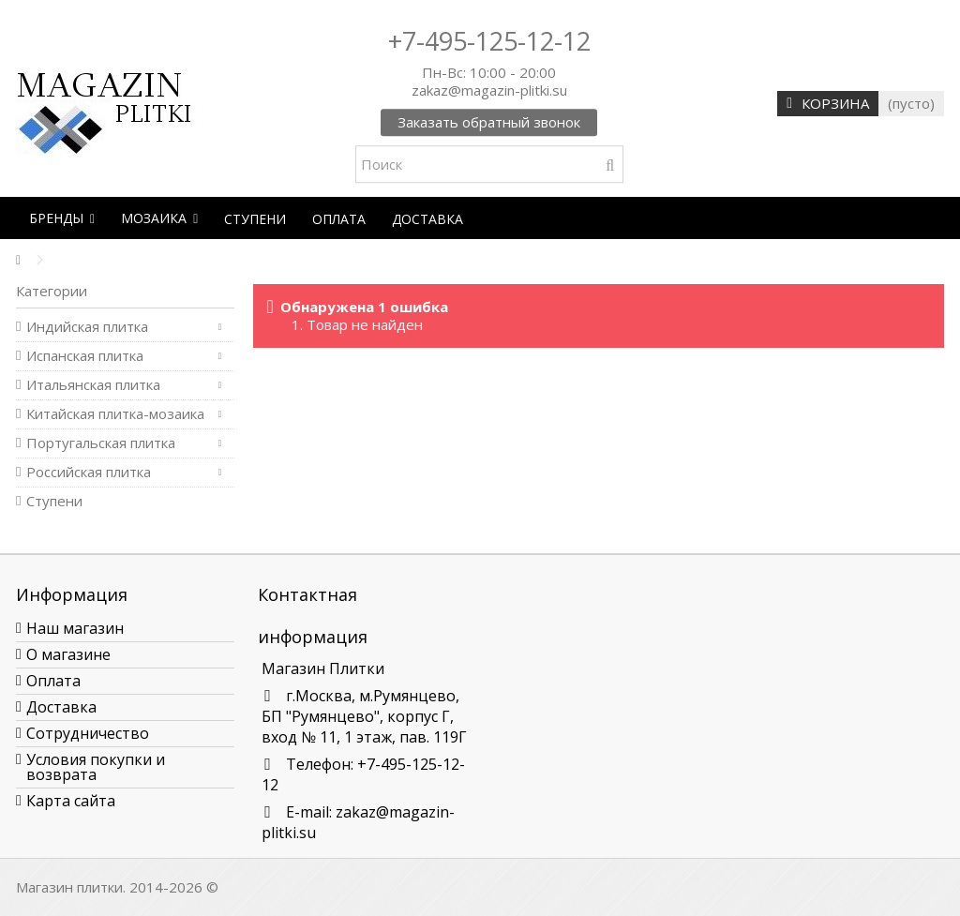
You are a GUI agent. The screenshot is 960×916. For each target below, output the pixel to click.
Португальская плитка (100, 443)
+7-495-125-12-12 (489, 40)
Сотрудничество (87, 733)
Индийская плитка (87, 327)
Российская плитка (88, 472)
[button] (62, 218)
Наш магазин (75, 628)
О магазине (68, 654)
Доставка (61, 706)
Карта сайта (70, 800)
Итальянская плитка (93, 385)
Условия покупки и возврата (95, 767)
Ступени (54, 501)
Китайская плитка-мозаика (115, 414)
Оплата (53, 680)
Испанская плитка (84, 356)
